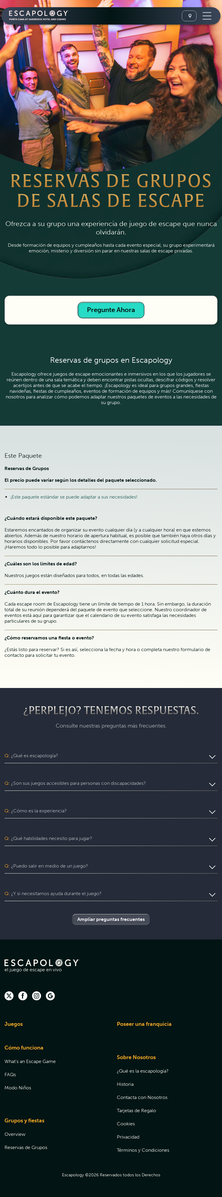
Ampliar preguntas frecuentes (111, 919)
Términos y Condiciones (143, 1150)
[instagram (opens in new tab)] (36, 996)
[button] (111, 755)
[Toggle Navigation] (206, 16)
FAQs (10, 1074)
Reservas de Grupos (25, 1147)
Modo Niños (17, 1088)
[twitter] (8, 996)
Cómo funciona (23, 1047)
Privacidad (128, 1137)
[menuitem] (53, 1028)
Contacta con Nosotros (142, 1097)
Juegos (13, 1024)
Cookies (126, 1124)
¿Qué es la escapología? (143, 1071)
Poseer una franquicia (144, 1024)
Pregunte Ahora (111, 310)
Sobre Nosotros (136, 1057)
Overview (14, 1134)
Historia (125, 1084)
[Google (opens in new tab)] (50, 996)
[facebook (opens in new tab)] (22, 996)
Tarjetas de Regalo (136, 1110)
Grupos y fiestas (24, 1120)
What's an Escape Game (30, 1061)
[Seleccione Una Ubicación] (189, 15)
